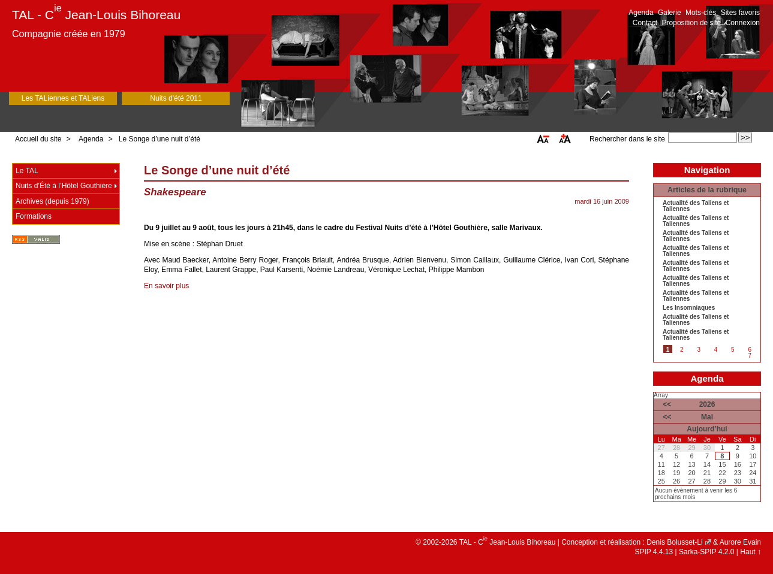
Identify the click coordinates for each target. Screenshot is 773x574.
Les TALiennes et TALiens (63, 98)
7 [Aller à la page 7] (749, 355)
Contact (645, 23)
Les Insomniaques (689, 308)
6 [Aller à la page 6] (749, 349)
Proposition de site (691, 23)
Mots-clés (700, 12)
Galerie (669, 12)
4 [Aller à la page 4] (716, 349)
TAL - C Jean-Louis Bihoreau (96, 15)
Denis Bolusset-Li (674, 542)
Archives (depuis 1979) (52, 201)
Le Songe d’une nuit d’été (159, 139)
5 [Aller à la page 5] (733, 349)
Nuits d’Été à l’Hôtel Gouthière (64, 186)
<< (667, 404)
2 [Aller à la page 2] (682, 349)
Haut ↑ (750, 552)
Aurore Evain (740, 542)
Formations (34, 216)
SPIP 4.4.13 (653, 552)
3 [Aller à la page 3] (698, 349)
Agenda (640, 12)
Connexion (743, 23)
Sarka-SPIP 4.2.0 (707, 552)
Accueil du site (38, 139)
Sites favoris (740, 12)
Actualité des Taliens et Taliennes (696, 206)
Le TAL (27, 171)
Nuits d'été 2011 (175, 98)
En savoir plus (166, 286)
